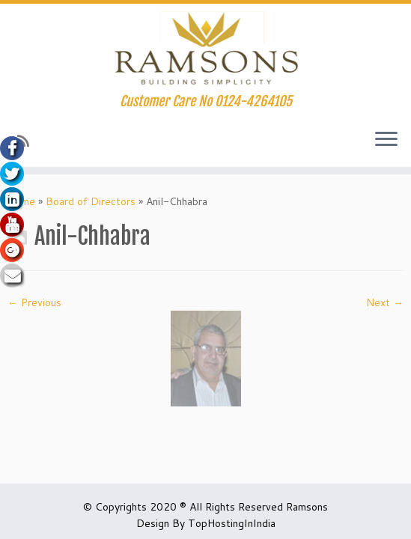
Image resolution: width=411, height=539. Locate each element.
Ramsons (307, 506)
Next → (385, 302)
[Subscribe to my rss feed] (28, 140)
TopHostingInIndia (231, 523)
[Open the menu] (386, 140)
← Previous (34, 302)
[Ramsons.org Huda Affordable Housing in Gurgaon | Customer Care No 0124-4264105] (205, 48)
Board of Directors (91, 201)
